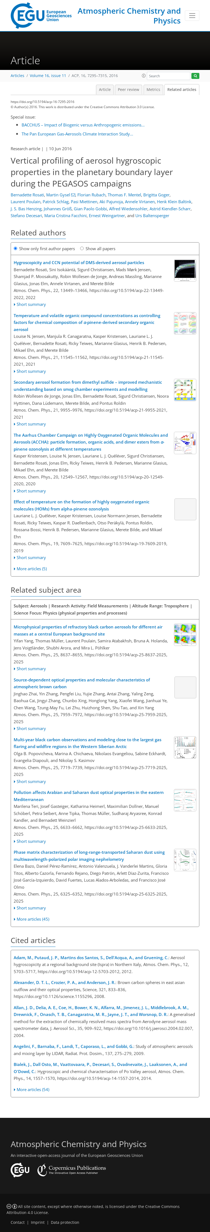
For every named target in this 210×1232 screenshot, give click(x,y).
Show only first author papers (44, 248)
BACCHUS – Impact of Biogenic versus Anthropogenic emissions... (83, 125)
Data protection (65, 1222)
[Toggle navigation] (192, 15)
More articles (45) (33, 919)
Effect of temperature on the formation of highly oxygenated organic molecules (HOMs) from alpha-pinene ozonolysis (81, 505)
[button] (144, 75)
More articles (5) (32, 568)
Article (105, 89)
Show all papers (97, 248)
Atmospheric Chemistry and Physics (129, 15)
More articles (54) (33, 1089)
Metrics (153, 89)
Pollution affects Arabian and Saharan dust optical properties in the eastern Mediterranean (89, 796)
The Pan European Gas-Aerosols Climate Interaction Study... (77, 134)
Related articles (181, 89)
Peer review (128, 89)
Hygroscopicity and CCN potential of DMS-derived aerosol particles (79, 262)
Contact (18, 1222)
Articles (17, 75)
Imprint (38, 1222)
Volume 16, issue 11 (48, 75)
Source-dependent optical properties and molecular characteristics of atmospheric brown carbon (82, 683)
